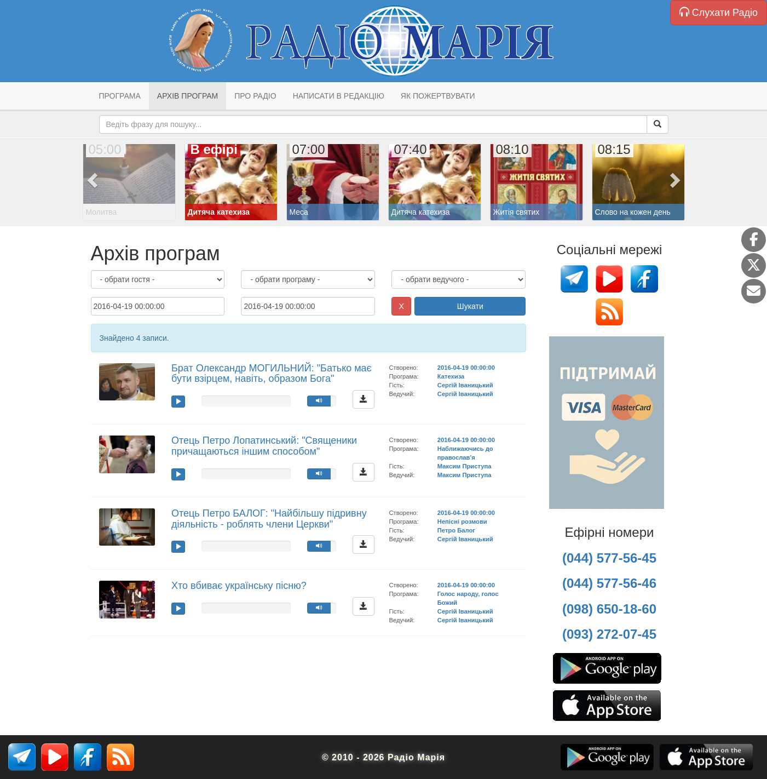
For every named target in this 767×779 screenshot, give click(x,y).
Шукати (470, 306)
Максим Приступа (464, 466)
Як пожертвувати (438, 95)
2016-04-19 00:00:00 (466, 367)
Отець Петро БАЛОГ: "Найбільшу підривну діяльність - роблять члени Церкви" (269, 519)
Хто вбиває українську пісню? (239, 585)
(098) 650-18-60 (609, 609)
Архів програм (187, 95)
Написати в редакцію (338, 95)
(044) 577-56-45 (609, 558)
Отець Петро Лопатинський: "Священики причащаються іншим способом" (264, 446)
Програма (120, 95)
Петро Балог (456, 530)
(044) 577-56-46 (609, 583)
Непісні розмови (462, 521)
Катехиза (450, 376)
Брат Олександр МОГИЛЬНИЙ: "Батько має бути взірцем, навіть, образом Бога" (271, 374)
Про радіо (255, 95)
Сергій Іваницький (465, 385)
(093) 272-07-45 (609, 634)
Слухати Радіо (718, 12)
